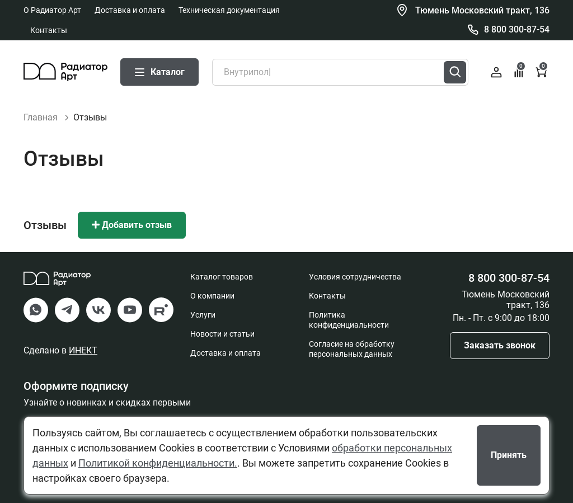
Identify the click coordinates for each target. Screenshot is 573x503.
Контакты (48, 30)
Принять (509, 455)
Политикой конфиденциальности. (157, 463)
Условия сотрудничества (355, 276)
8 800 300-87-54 (516, 29)
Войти (496, 72)
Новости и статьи (222, 333)
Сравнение (519, 71)
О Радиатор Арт (52, 10)
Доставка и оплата (130, 10)
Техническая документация (229, 10)
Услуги (202, 314)
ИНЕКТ (83, 350)
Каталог (159, 72)
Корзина (542, 71)
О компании (212, 295)
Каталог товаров (221, 276)
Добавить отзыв (132, 225)
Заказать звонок (500, 345)
